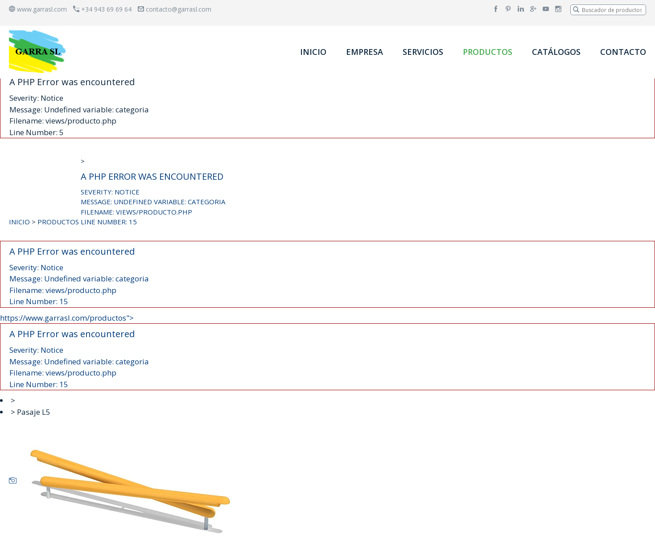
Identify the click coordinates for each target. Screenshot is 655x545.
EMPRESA (364, 51)
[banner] (39, 51)
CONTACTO (623, 51)
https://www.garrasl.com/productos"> (327, 352)
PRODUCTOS (487, 51)
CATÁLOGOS (556, 51)
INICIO (313, 51)
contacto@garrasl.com (174, 9)
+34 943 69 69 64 (102, 9)
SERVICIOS (423, 51)
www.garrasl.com (38, 9)
